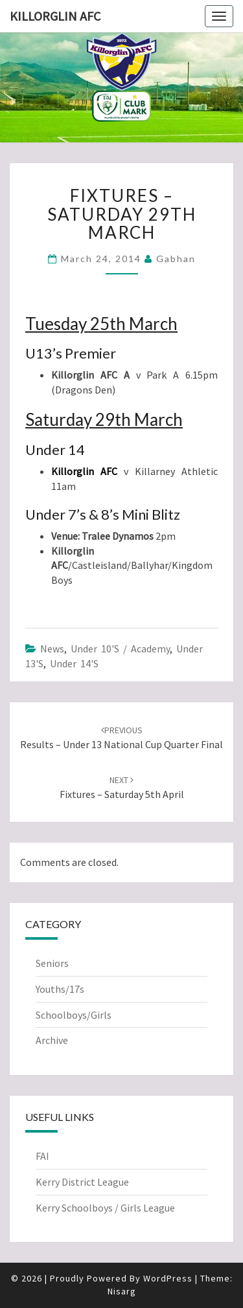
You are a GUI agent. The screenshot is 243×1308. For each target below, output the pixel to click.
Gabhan (176, 258)
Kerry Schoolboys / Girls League (105, 1207)
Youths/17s (60, 988)
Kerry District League (82, 1181)
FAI (42, 1155)
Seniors (52, 963)
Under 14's (74, 663)
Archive (52, 1040)
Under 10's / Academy (120, 648)
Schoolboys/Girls (73, 1014)
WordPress (167, 1278)
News (52, 648)
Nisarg (122, 1291)
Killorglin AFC (55, 16)
